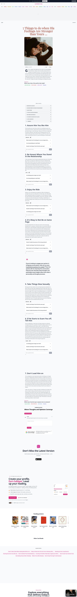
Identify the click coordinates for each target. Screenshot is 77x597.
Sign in (27, 499)
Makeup (63, 6)
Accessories (59, 6)
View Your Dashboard (22, 497)
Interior (23, 6)
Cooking (74, 6)
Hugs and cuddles (27, 403)
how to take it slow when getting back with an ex (19, 551)
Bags (47, 6)
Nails (52, 6)
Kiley (27, 67)
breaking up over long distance (62, 551)
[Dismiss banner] (51, 431)
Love (13, 6)
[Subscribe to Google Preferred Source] (30, 432)
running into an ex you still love (10, 553)
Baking (45, 6)
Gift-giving (44, 403)
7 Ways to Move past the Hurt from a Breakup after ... (42, 551)
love (2, 22)
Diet (49, 6)
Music (2, 6)
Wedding (5, 6)
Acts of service (40, 403)
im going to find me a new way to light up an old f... (47, 553)
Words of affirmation (34, 403)
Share (49, 67)
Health (37, 6)
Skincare (26, 6)
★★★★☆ (74, 22)
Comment (29, 427)
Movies (55, 6)
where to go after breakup (38, 555)
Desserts (20, 6)
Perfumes (16, 6)
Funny (34, 6)
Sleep (69, 6)
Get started (65, 494)
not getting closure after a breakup (23, 555)
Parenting (30, 6)
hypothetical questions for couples (35, 267)
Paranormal (9, 6)
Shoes (66, 6)
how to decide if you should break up (26, 553)
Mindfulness (40, 6)
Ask (50, 149)
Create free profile (13, 497)
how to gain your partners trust (67, 553)
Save (45, 67)
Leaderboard (55, 494)
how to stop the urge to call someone (53, 555)
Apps (71, 6)
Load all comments (28, 413)
